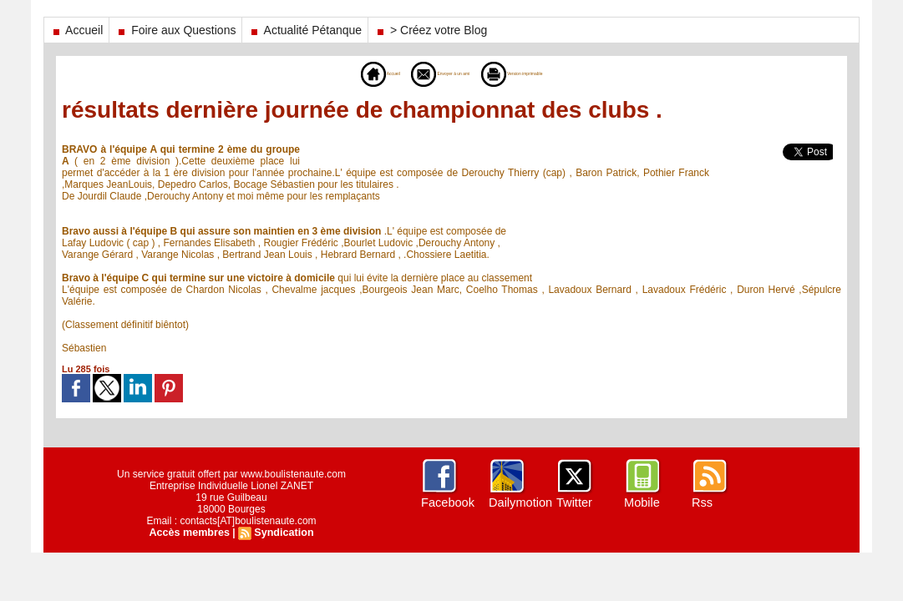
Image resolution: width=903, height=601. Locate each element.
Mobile (641, 502)
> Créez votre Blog (430, 30)
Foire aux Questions (175, 30)
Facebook (446, 502)
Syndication (282, 532)
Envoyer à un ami (425, 73)
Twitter (573, 502)
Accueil (76, 30)
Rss (702, 502)
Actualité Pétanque (305, 30)
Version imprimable (545, 73)
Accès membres (190, 532)
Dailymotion (519, 502)
